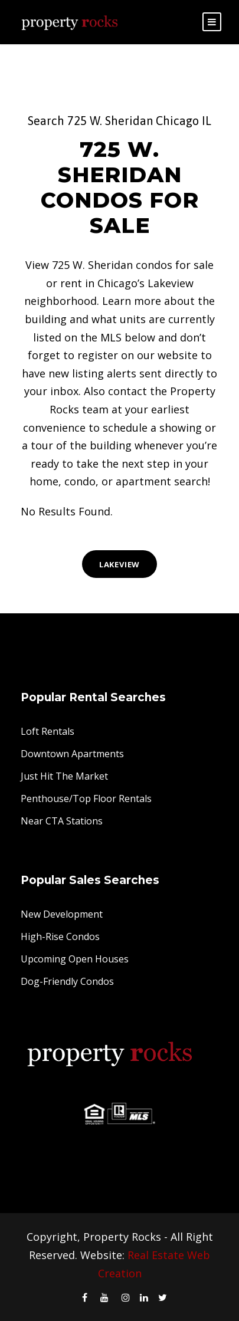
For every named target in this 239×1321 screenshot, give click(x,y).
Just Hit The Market (64, 776)
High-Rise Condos (60, 936)
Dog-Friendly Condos (67, 981)
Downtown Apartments (72, 753)
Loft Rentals (47, 731)
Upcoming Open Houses (75, 958)
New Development (62, 914)
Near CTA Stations (62, 820)
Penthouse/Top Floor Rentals (86, 798)
